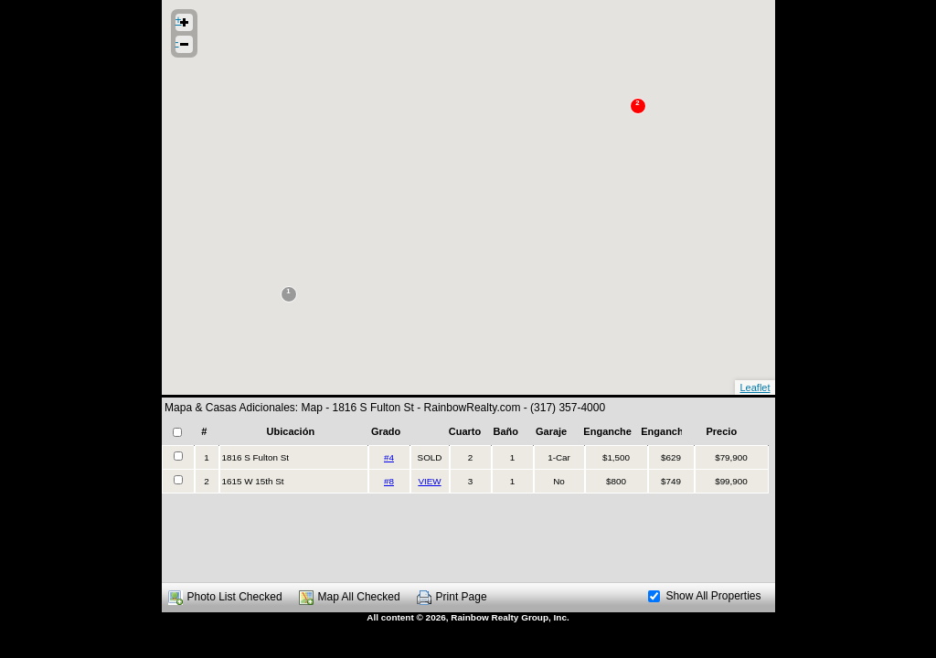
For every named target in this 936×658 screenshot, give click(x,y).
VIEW (429, 481)
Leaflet (754, 387)
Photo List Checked (234, 596)
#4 (389, 457)
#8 (389, 481)
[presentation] (465, 469)
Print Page (461, 596)
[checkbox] (177, 432)
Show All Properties (704, 595)
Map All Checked (359, 596)
